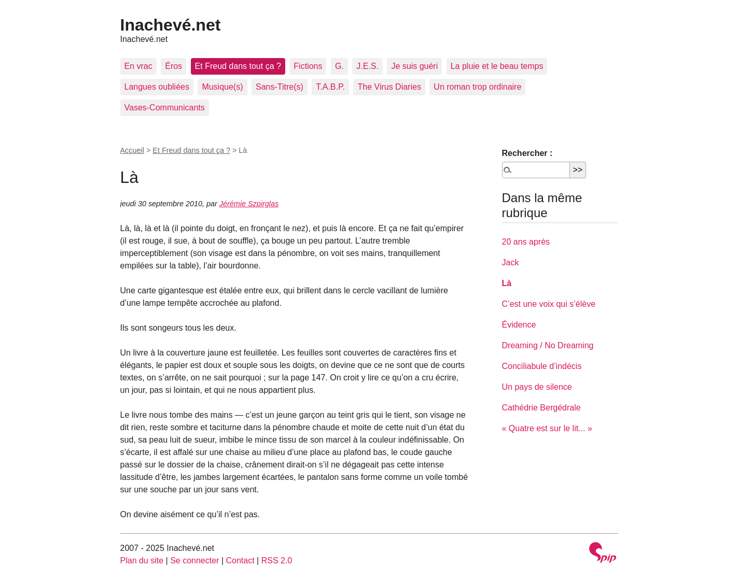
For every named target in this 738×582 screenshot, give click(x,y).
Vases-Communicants (164, 107)
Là (507, 283)
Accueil (132, 150)
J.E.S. (367, 66)
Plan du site (142, 560)
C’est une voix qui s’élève (549, 304)
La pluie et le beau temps (497, 66)
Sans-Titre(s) (279, 86)
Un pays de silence (537, 386)
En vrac (138, 66)
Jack (510, 262)
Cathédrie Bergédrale (541, 407)
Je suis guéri (414, 66)
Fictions (308, 66)
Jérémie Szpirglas (249, 204)
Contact (240, 560)
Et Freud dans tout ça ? (238, 66)
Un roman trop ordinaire (477, 86)
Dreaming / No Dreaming (548, 345)
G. (339, 66)
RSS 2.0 (277, 560)
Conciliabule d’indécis (542, 366)
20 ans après (526, 241)
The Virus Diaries (389, 86)
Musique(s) (222, 86)
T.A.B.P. (330, 86)
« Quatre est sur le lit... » (547, 428)
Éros (173, 66)
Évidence (519, 324)
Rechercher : (527, 153)
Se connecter (194, 560)
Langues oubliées (156, 86)
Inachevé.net (170, 25)
